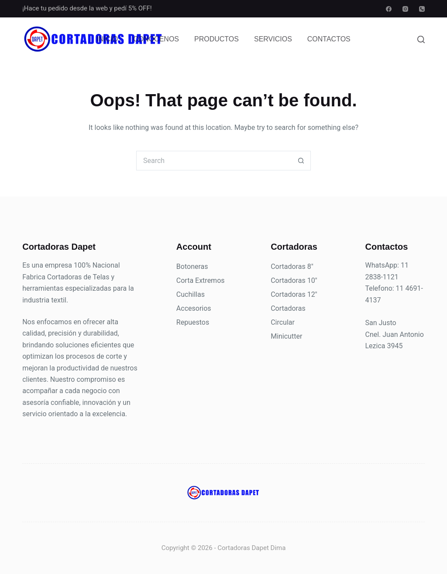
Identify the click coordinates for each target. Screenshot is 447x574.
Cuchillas (190, 294)
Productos (216, 39)
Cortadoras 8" (292, 266)
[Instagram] (405, 9)
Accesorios (193, 308)
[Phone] (422, 9)
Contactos (329, 39)
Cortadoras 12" (294, 294)
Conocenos (156, 39)
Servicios (273, 39)
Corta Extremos (200, 280)
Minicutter (286, 336)
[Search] (421, 39)
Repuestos (192, 322)
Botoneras (192, 266)
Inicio (107, 39)
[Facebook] (389, 9)
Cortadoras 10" (294, 280)
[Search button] (301, 160)
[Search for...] (213, 160)
